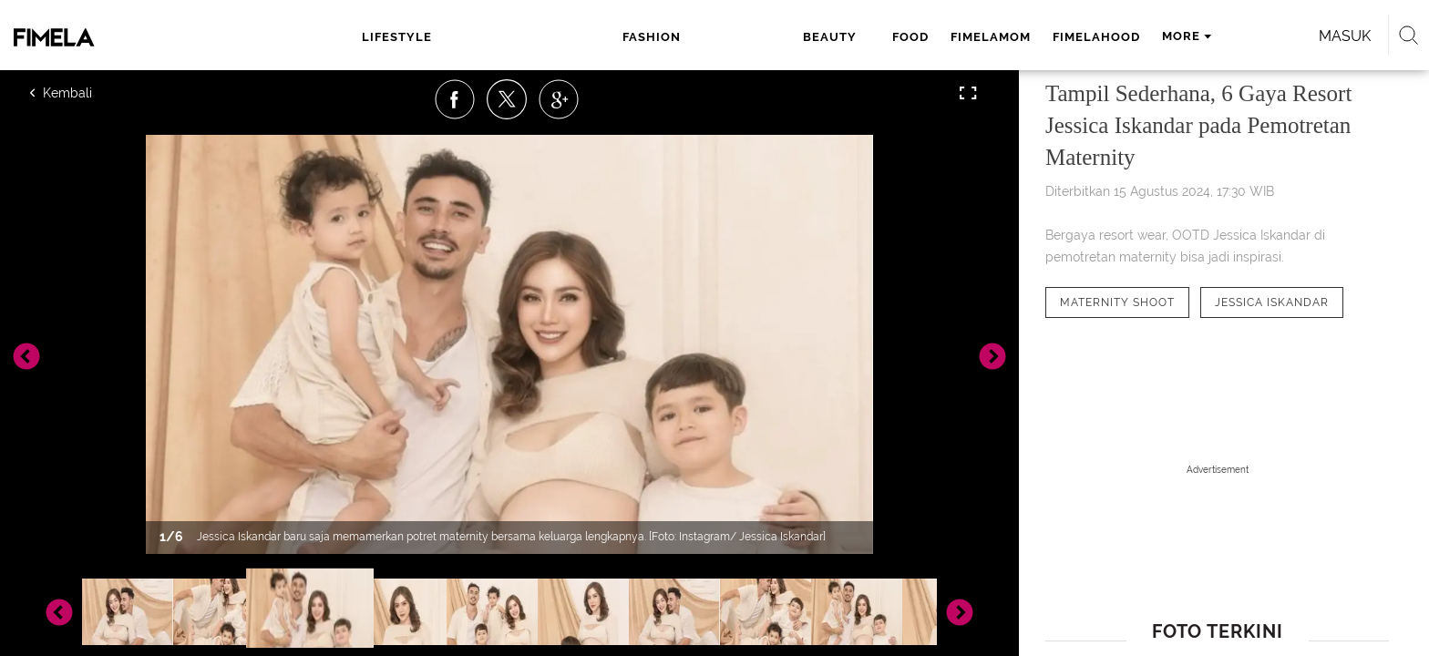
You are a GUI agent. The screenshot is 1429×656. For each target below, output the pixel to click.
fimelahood (845, 37)
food (659, 37)
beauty (592, 37)
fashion (514, 37)
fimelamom (739, 37)
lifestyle (428, 37)
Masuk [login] (1133, 36)
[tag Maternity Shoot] (1117, 302)
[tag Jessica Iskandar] (1271, 302)
